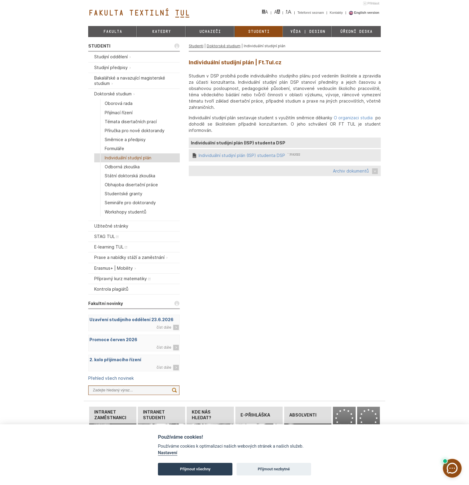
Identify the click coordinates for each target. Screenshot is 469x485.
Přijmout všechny (195, 469)
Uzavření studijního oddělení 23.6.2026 (131, 319)
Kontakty (337, 12)
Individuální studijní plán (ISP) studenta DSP (242, 155)
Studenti (258, 31)
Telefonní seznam (311, 12)
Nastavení (167, 452)
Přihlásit (373, 3)
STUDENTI (99, 45)
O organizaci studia (353, 117)
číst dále (163, 327)
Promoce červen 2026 (113, 339)
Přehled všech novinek (111, 378)
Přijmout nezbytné (274, 469)
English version (364, 12)
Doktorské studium (223, 46)
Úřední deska (356, 31)
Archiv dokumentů (351, 170)
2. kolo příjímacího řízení (115, 359)
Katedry (161, 31)
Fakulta (112, 31)
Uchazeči (210, 31)
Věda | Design (307, 31)
